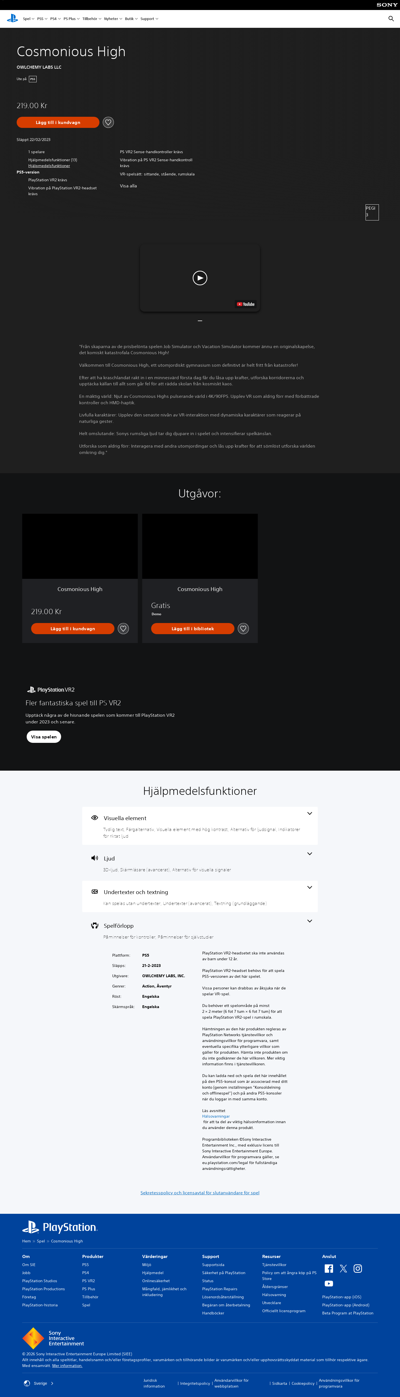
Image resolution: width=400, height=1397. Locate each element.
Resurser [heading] (271, 1256)
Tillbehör (89, 19)
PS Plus (70, 19)
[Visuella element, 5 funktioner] (200, 826)
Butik (129, 19)
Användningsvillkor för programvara (339, 1383)
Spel (26, 19)
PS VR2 (88, 1280)
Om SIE (29, 1264)
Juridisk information (154, 1383)
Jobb (26, 1272)
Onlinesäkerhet (156, 1280)
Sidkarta (279, 1383)
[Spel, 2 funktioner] (200, 930)
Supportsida (213, 1264)
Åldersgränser (275, 1286)
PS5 (40, 19)
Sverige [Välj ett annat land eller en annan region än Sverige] (38, 1383)
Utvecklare (271, 1302)
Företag (29, 1296)
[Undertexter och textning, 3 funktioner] (200, 896)
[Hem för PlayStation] (12, 18)
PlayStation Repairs (220, 1288)
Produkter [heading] (92, 1256)
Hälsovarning (274, 1294)
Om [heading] (26, 1256)
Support (147, 19)
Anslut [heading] (329, 1256)
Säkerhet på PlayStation (223, 1272)
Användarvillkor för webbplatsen (231, 1383)
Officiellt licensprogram (284, 1310)
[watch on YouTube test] (246, 304)
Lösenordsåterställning (223, 1296)
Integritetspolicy (195, 1383)
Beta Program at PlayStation (347, 1313)
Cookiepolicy (303, 1383)
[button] (49, 166)
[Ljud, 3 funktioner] (200, 863)
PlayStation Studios (39, 1280)
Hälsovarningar (216, 1116)
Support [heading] (210, 1256)
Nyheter (111, 19)
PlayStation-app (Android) (345, 1304)
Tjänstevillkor (274, 1264)
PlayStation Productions (43, 1288)
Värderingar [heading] (155, 1256)
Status (208, 1280)
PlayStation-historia (40, 1304)
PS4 (53, 19)
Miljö (146, 1264)
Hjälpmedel (153, 1272)
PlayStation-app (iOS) (341, 1296)
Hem (26, 1241)
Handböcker (213, 1313)
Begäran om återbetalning (226, 1304)
